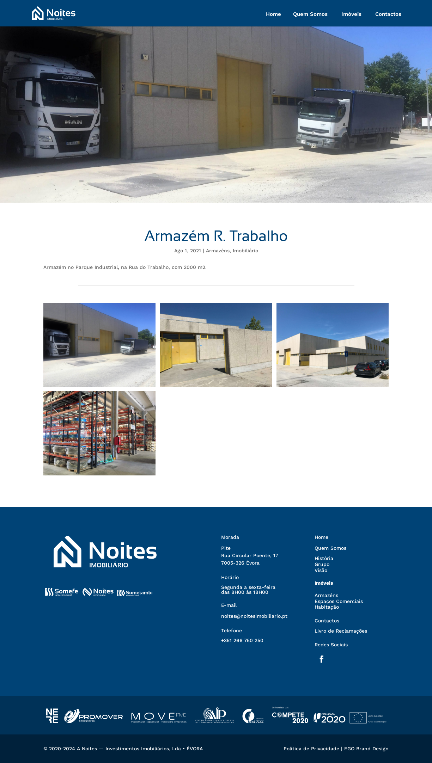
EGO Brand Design (366, 748)
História (324, 558)
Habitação (327, 607)
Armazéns (218, 250)
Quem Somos (310, 14)
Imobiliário (245, 250)
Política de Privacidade (311, 748)
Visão (321, 570)
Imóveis (351, 14)
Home (273, 14)
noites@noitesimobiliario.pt (254, 616)
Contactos (388, 14)
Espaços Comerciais (339, 601)
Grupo (322, 564)
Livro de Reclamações (341, 631)
